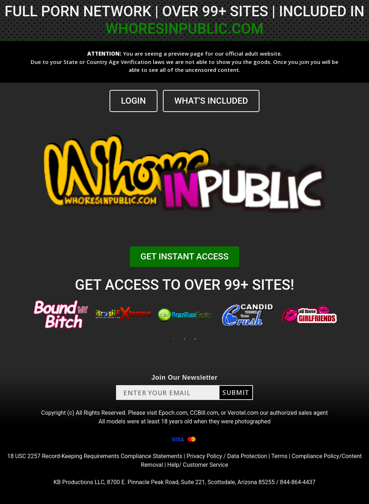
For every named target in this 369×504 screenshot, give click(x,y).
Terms (279, 456)
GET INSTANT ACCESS (184, 256)
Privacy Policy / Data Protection (226, 456)
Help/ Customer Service (197, 464)
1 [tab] (173, 339)
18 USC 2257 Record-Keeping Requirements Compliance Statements (94, 456)
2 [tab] (184, 339)
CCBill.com (204, 412)
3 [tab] (195, 339)
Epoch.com (173, 412)
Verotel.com (242, 412)
